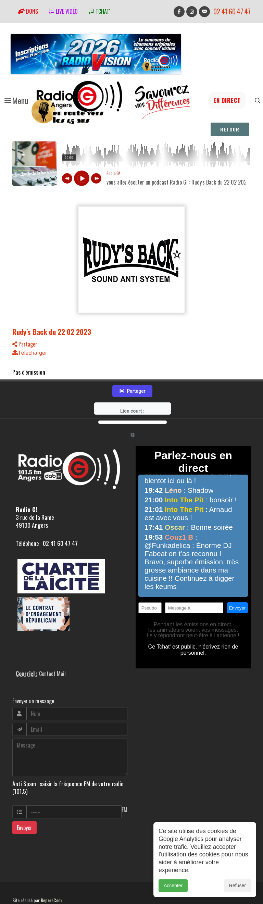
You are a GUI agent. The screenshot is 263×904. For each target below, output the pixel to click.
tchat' (99, 11)
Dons (28, 11)
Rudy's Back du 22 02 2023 (51, 331)
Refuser (237, 885)
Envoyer (24, 807)
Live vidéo (63, 11)
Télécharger (29, 353)
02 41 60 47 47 (232, 11)
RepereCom (51, 879)
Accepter (173, 885)
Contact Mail (52, 653)
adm (19, 887)
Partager (24, 344)
